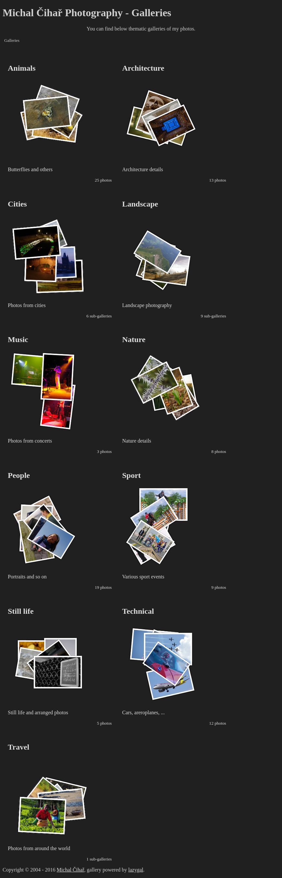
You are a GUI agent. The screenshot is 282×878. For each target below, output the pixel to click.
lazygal (135, 869)
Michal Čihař (70, 869)
